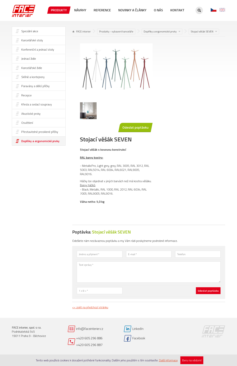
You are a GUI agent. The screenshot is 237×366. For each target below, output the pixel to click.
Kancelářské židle (31, 68)
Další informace (168, 360)
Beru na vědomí (191, 360)
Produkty (59, 10)
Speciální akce (29, 31)
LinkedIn (137, 328)
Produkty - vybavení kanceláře (116, 31)
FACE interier (81, 31)
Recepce (26, 95)
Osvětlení (27, 122)
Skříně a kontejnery (33, 77)
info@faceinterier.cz (89, 328)
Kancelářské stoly (32, 40)
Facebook (138, 338)
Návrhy (80, 10)
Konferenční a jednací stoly (37, 49)
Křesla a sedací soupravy (36, 104)
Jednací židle (28, 58)
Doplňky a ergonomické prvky (40, 141)
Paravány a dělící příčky (35, 86)
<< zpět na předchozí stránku (90, 307)
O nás (158, 10)
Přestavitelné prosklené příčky (39, 132)
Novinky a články (132, 10)
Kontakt (177, 10)
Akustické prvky (31, 113)
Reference (102, 10)
